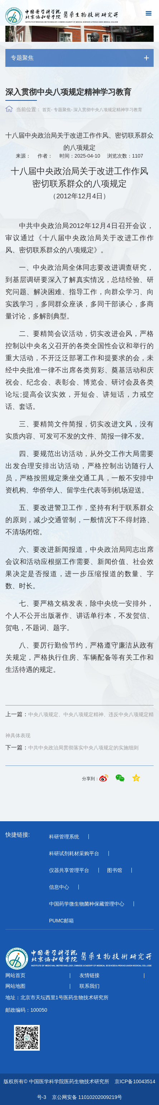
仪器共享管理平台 (69, 870)
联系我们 (90, 986)
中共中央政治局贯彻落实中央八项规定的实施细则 (72, 748)
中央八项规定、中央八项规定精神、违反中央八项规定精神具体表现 (79, 723)
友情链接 (90, 975)
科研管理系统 (64, 836)
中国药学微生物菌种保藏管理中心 (86, 904)
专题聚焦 (62, 109)
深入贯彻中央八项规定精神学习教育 (107, 109)
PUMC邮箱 (61, 920)
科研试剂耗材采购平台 (74, 853)
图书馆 (114, 870)
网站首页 (15, 975)
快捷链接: (17, 835)
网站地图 (15, 986)
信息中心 (59, 887)
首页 (46, 109)
